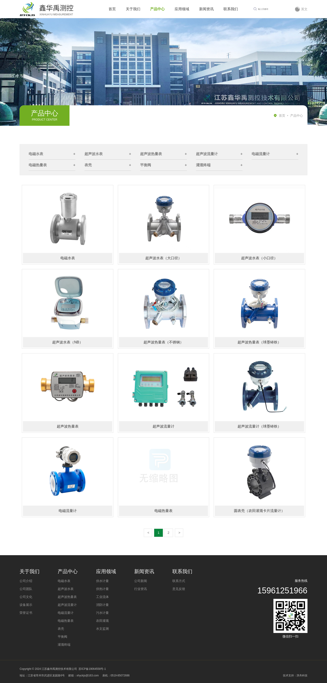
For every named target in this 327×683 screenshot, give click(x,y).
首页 (282, 115)
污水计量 (102, 613)
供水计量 (102, 581)
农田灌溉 (102, 621)
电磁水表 (36, 154)
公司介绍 (26, 581)
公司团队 (26, 589)
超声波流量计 (207, 154)
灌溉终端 (203, 165)
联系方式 (178, 581)
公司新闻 (140, 581)
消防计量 (102, 605)
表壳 (88, 165)
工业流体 (102, 597)
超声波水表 (93, 154)
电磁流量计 (261, 154)
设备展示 (26, 605)
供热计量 (102, 589)
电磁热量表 (38, 165)
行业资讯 (140, 589)
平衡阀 (145, 165)
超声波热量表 (151, 154)
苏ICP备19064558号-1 (92, 668)
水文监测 (102, 628)
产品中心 (296, 115)
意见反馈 (178, 589)
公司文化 (26, 597)
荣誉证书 (26, 613)
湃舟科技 (302, 675)
